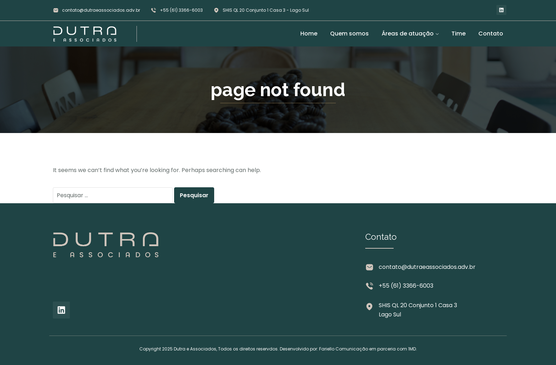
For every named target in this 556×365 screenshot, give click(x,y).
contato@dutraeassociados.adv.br (101, 10)
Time (458, 33)
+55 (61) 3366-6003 (181, 10)
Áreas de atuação (408, 33)
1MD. (412, 349)
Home (308, 33)
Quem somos (349, 33)
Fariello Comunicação (343, 349)
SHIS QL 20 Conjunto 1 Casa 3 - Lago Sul (266, 10)
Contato (490, 33)
